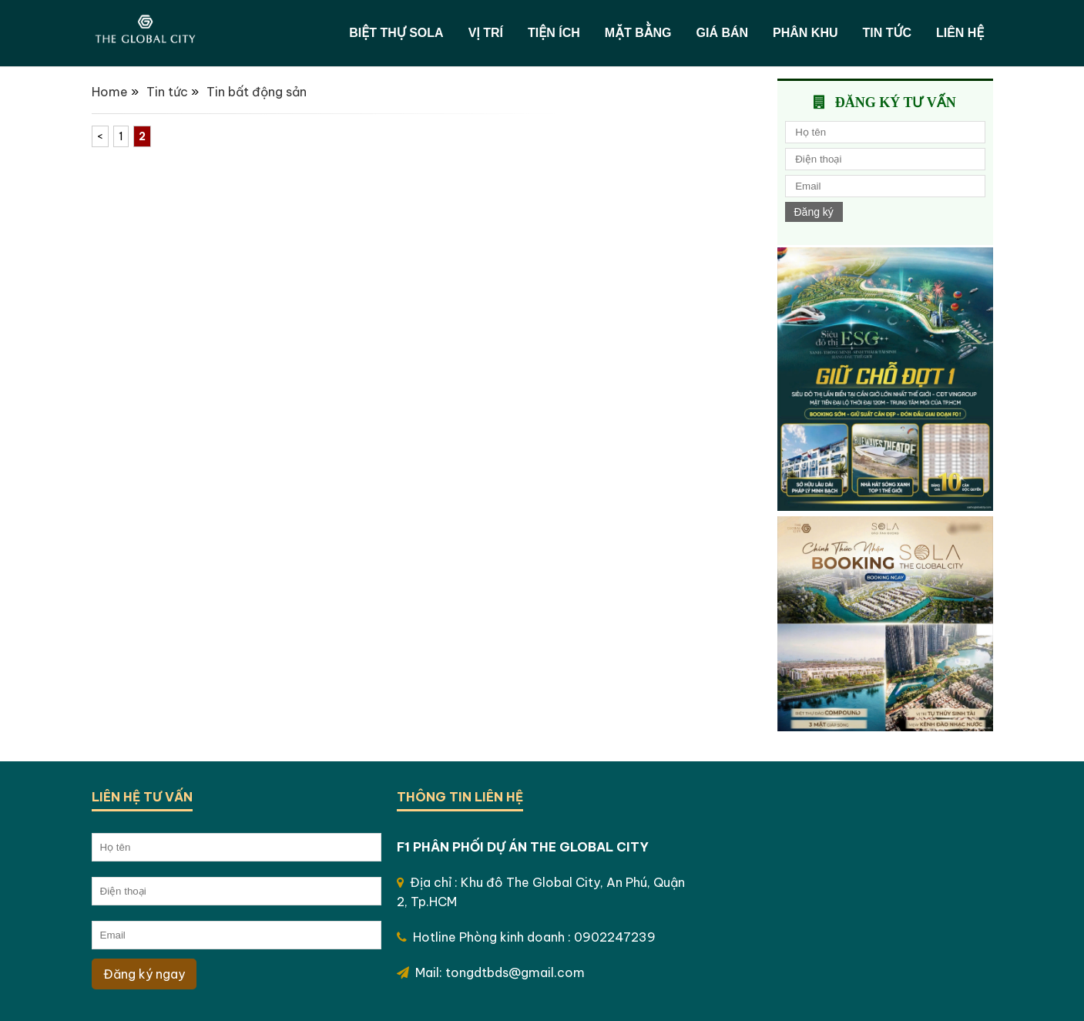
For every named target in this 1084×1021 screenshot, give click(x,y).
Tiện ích (554, 32)
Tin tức (887, 32)
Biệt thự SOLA (396, 32)
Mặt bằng (638, 32)
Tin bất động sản (256, 91)
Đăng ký (814, 212)
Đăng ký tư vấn (895, 102)
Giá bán (722, 32)
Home (110, 91)
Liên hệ (960, 32)
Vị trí (485, 32)
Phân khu (805, 32)
